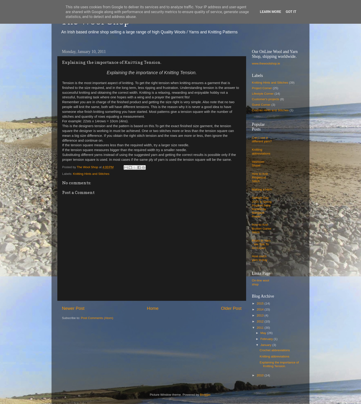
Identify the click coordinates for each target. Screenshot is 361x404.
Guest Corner (261, 104)
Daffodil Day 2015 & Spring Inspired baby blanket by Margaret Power (262, 207)
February (267, 339)
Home (152, 308)
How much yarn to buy (259, 258)
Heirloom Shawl (258, 163)
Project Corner (262, 88)
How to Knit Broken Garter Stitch (261, 228)
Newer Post (73, 308)
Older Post (231, 308)
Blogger (205, 394)
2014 (261, 309)
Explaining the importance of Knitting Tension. (279, 364)
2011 (261, 327)
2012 (261, 321)
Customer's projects (265, 99)
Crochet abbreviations (275, 350)
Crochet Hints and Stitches (270, 110)
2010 (261, 375)
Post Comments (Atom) (97, 318)
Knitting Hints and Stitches (91, 174)
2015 (261, 303)
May (263, 333)
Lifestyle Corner (263, 93)
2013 (261, 315)
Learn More (270, 12)
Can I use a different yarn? (262, 139)
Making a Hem (262, 189)
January (266, 345)
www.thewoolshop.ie (266, 63)
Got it (291, 12)
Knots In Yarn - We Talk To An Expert (261, 244)
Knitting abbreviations (261, 151)
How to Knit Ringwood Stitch (260, 177)
